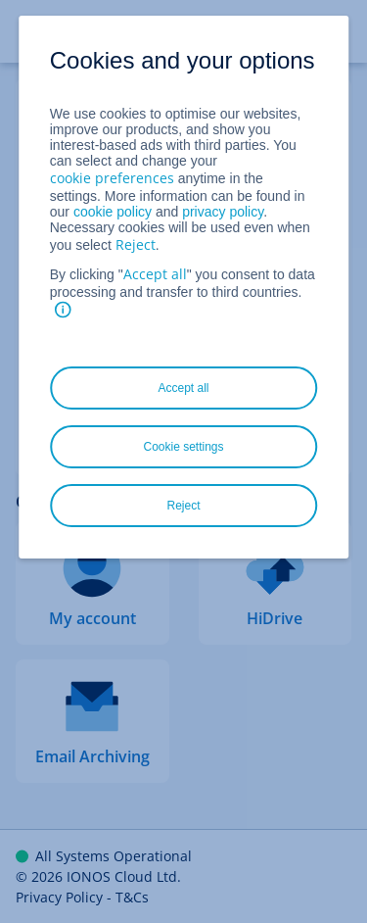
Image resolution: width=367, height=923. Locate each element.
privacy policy (222, 211)
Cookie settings (183, 447)
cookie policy (112, 211)
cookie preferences (112, 178)
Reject (135, 244)
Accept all (155, 274)
